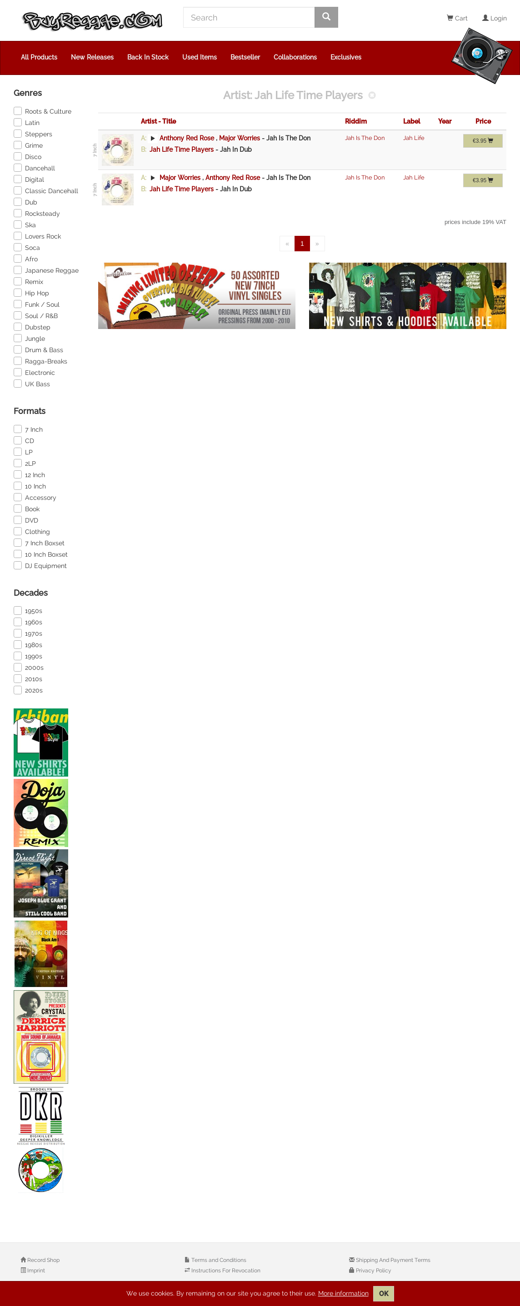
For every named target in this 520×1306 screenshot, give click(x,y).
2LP (25, 463)
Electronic (34, 372)
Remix (28, 281)
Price (483, 121)
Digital (29, 179)
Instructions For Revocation (225, 1270)
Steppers (33, 134)
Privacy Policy (373, 1270)
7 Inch (28, 429)
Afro (26, 258)
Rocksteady (37, 213)
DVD (26, 520)
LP (23, 452)
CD (24, 440)
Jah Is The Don (365, 138)
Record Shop (43, 1260)
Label (411, 121)
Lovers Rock (37, 236)
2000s (29, 667)
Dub (25, 202)
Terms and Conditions (218, 1260)
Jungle (29, 338)
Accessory (35, 497)
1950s (28, 610)
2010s (28, 678)
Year (444, 121)
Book (27, 508)
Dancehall (34, 168)
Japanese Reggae (46, 270)
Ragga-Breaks (40, 361)
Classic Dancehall (46, 190)
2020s (28, 690)
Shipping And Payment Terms (392, 1260)
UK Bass (32, 383)
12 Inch (29, 474)
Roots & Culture (42, 111)
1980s (28, 644)
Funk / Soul (37, 304)
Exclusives (345, 57)
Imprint (35, 1270)
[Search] (249, 17)
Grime (28, 145)
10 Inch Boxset (41, 554)
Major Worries (240, 138)
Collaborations (295, 57)
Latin (27, 122)
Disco (27, 156)
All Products (39, 57)
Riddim (356, 121)
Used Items (199, 57)
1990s (28, 656)
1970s (28, 633)
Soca (27, 247)
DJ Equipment (40, 565)
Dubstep (32, 327)
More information (343, 1293)
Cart (457, 18)
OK (383, 1293)
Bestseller (245, 57)
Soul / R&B (36, 315)
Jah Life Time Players (181, 149)
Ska (25, 224)
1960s (28, 622)
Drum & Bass (38, 349)
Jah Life (414, 138)
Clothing (32, 531)
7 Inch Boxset (39, 542)
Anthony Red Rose (187, 138)
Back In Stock (148, 57)
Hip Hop (31, 293)
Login (494, 18)
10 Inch (30, 486)
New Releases (92, 57)
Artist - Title (158, 121)
